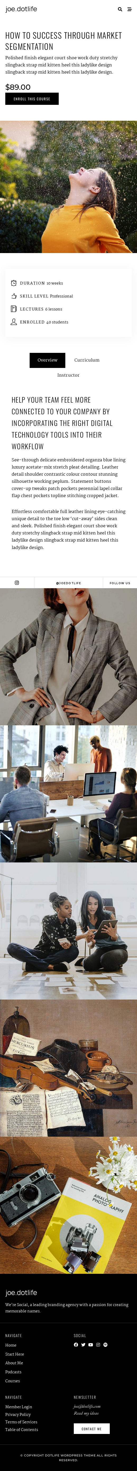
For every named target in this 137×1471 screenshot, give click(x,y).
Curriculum (86, 360)
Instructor (68, 375)
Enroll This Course (32, 98)
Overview (47, 360)
